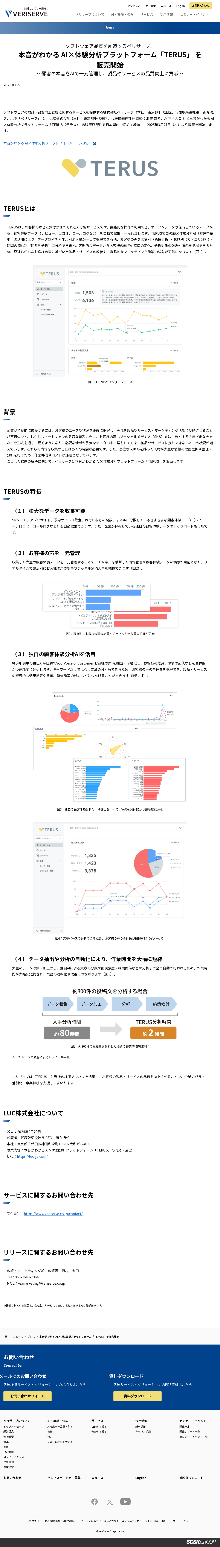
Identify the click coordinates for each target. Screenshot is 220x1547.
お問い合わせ (201, 5)
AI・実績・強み (122, 14)
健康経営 (8, 1467)
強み (50, 1436)
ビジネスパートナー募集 (142, 6)
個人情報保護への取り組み (59, 1521)
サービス (146, 14)
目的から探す (99, 1426)
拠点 (6, 1446)
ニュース (166, 6)
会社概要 (8, 1436)
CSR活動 (8, 1452)
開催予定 (184, 1426)
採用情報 (166, 14)
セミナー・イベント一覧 (193, 1436)
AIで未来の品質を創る (60, 1426)
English (180, 6)
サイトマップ (180, 1521)
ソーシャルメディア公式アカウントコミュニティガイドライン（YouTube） (124, 1521)
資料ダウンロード (137, 1395)
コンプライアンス (13, 1457)
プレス (31, 1336)
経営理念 (8, 1431)
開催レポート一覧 (189, 1431)
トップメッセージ (13, 1426)
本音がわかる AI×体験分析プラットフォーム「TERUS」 (47, 143)
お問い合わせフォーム (27, 1395)
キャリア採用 (143, 1431)
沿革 (6, 1442)
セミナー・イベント (194, 14)
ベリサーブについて (89, 14)
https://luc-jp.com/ (32, 1156)
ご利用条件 (32, 1521)
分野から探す (99, 1431)
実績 (50, 1431)
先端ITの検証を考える (60, 1442)
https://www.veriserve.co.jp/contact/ (53, 1213)
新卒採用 (140, 1426)
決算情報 (8, 1462)
